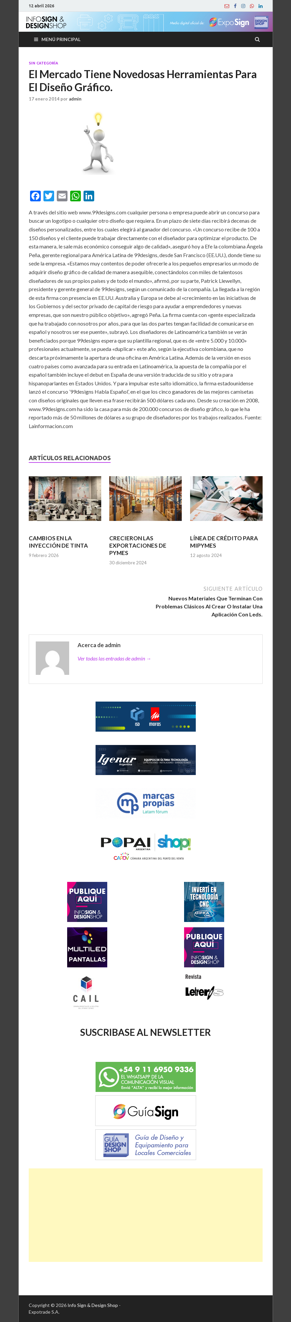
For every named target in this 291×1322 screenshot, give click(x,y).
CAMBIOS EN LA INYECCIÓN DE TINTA (58, 542)
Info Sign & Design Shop (92, 1305)
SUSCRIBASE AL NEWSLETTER (145, 1032)
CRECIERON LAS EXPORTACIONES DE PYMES (137, 545)
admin (75, 99)
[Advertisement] (146, 1215)
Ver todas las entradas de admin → (114, 658)
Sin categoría (43, 63)
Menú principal (61, 39)
